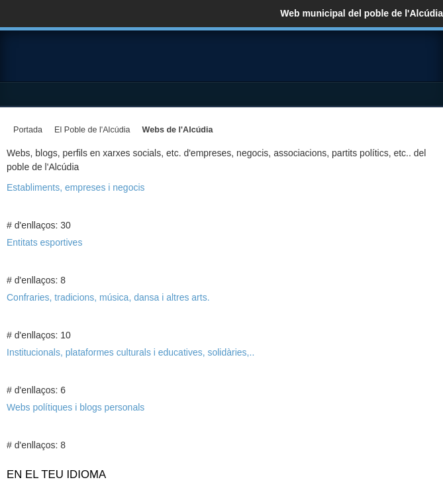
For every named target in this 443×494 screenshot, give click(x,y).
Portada (27, 129)
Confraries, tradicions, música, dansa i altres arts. (108, 297)
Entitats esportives (44, 242)
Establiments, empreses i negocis (76, 187)
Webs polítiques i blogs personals (75, 407)
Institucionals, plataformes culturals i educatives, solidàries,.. (130, 352)
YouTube (425, 61)
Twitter (399, 61)
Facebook (372, 61)
